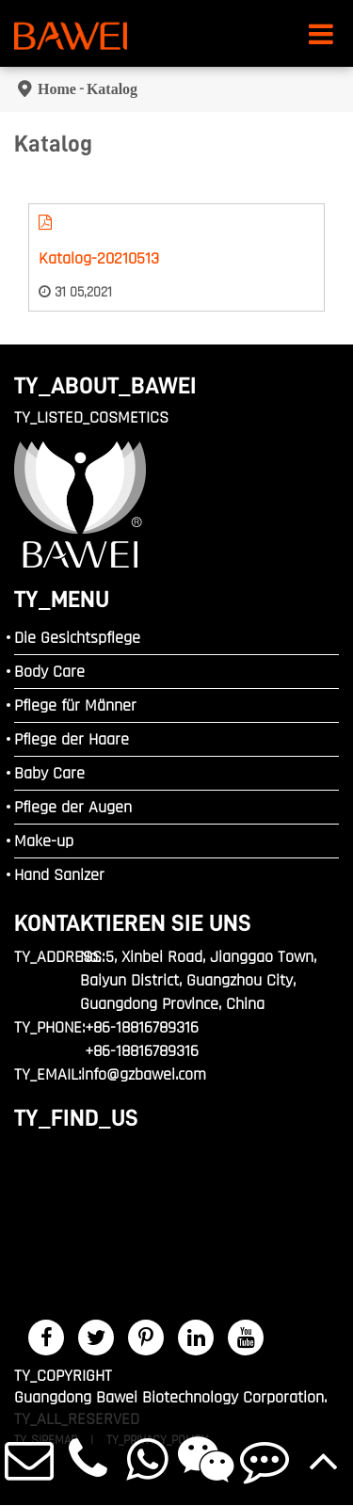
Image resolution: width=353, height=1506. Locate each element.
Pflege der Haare (71, 739)
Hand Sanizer (59, 875)
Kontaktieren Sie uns (132, 923)
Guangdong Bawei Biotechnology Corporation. (170, 1397)
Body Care (49, 671)
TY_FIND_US (76, 1118)
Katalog (112, 89)
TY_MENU (61, 599)
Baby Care (49, 773)
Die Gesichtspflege (77, 638)
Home (57, 89)
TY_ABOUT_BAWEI (105, 385)
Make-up (43, 841)
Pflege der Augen (73, 807)
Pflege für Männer (75, 705)
